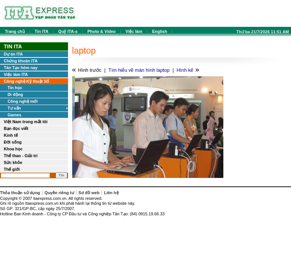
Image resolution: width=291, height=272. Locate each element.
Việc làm (133, 31)
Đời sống (13, 142)
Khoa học (13, 149)
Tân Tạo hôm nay (20, 67)
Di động (15, 94)
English (159, 31)
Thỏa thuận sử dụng (20, 192)
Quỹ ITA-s (67, 31)
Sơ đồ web (89, 192)
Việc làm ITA (16, 74)
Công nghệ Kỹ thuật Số (26, 81)
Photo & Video (101, 31)
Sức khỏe (13, 162)
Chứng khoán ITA (21, 61)
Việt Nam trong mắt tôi (26, 121)
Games (14, 115)
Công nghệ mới (22, 101)
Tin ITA (41, 31)
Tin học (15, 87)
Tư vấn (14, 108)
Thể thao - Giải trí (20, 155)
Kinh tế (11, 135)
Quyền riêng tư (59, 192)
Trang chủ (15, 31)
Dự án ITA (13, 54)
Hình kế (184, 70)
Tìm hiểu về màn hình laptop (139, 70)
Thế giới (12, 169)
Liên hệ (111, 192)
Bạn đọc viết (16, 128)
